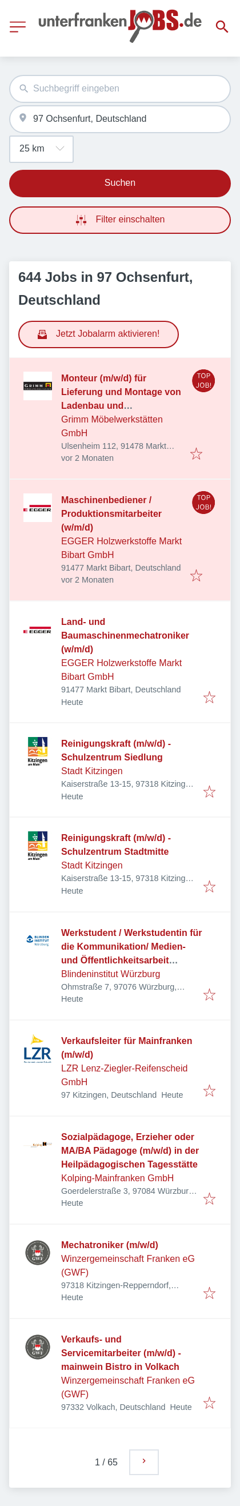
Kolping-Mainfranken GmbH (117, 1178)
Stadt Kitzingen (92, 771)
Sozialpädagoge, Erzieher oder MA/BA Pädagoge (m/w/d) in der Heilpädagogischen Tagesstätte (130, 1150)
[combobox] (120, 89)
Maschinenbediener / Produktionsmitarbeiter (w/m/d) (111, 513)
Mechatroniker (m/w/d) (109, 1245)
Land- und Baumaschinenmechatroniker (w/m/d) (125, 635)
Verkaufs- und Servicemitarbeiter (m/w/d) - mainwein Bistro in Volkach (121, 1353)
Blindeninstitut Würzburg (110, 974)
